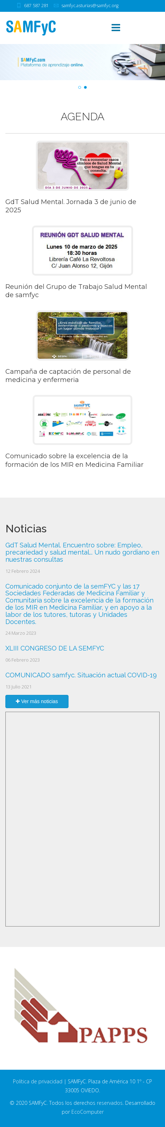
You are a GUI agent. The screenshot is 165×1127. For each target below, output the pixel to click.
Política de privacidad (37, 1081)
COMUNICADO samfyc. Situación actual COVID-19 (81, 675)
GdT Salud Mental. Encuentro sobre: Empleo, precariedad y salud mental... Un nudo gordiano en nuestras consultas (82, 552)
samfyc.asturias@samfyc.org (89, 6)
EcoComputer (87, 1111)
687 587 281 (36, 6)
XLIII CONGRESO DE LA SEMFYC (54, 648)
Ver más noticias (37, 701)
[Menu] (116, 28)
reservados (110, 1102)
